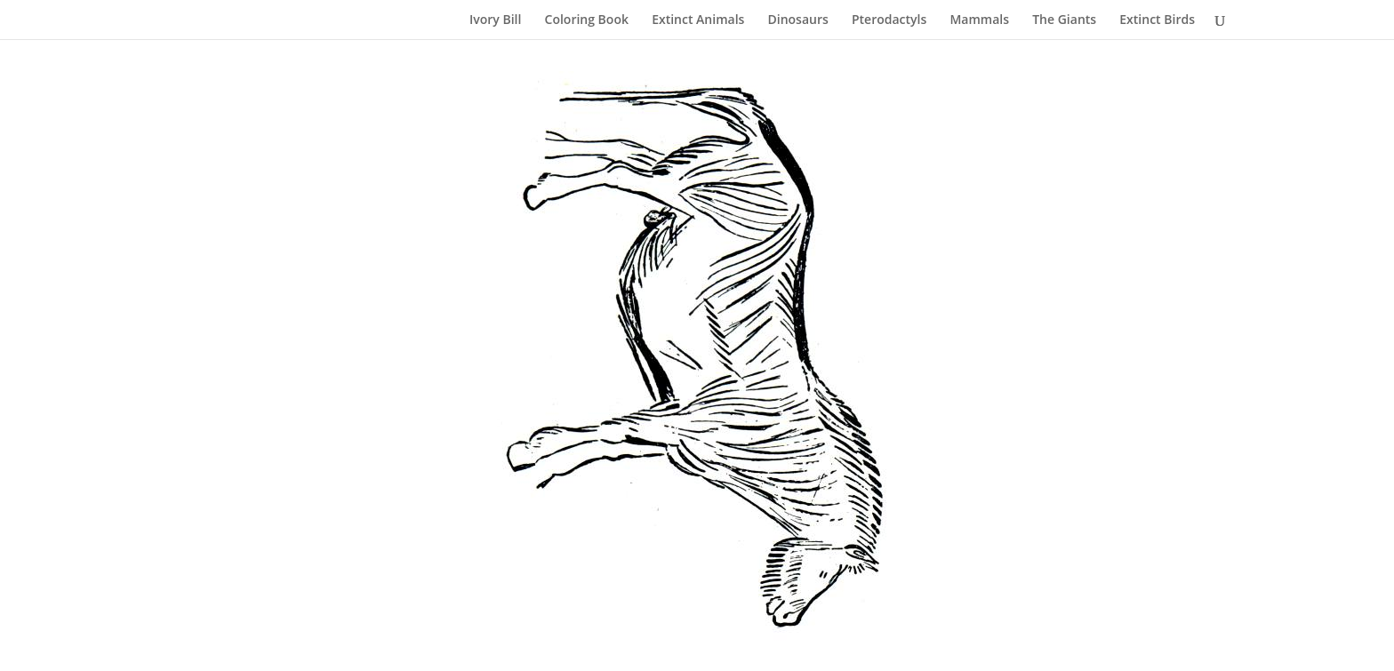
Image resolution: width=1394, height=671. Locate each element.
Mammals (979, 20)
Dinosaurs (798, 20)
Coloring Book (587, 20)
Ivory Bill (495, 20)
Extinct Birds (1157, 20)
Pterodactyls (889, 20)
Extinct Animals (698, 20)
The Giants (1064, 20)
